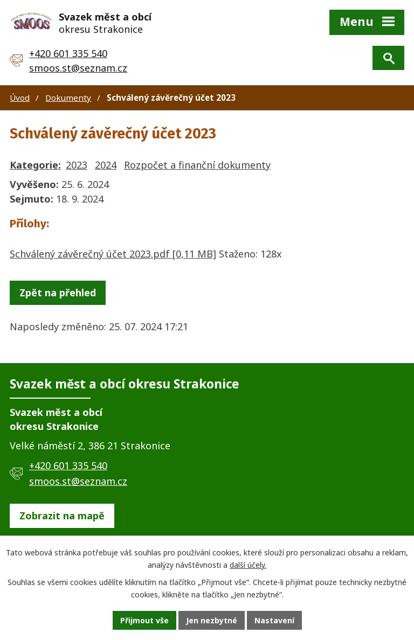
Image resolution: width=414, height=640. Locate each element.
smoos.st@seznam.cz (78, 67)
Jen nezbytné (211, 620)
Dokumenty (68, 97)
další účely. (248, 565)
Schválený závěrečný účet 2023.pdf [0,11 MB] (113, 253)
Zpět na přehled (57, 292)
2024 (105, 164)
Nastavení (274, 620)
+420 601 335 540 (68, 53)
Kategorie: (35, 164)
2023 (76, 164)
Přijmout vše (144, 620)
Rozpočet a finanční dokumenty (197, 164)
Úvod (20, 97)
